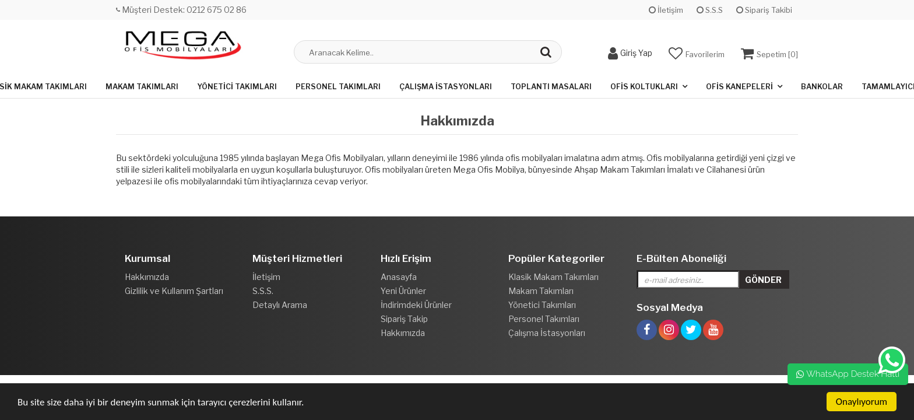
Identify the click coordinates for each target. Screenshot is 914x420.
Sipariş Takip (404, 319)
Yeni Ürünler (403, 291)
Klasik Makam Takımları (553, 277)
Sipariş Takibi (764, 10)
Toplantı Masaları (551, 86)
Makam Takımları (142, 86)
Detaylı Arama (279, 305)
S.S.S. (262, 291)
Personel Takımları (338, 86)
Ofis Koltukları (644, 86)
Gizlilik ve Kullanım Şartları (174, 291)
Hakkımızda (147, 277)
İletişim (666, 10)
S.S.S (710, 10)
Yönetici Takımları (237, 86)
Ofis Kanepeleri (739, 86)
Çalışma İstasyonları (445, 86)
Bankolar (822, 86)
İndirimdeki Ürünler (416, 305)
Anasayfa (399, 277)
